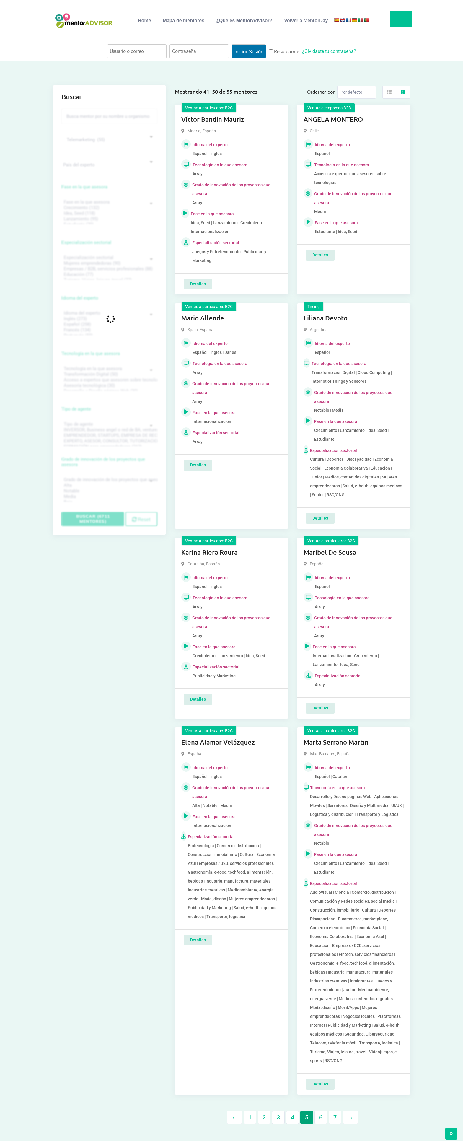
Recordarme (284, 51)
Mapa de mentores (183, 20)
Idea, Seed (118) (108, 213)
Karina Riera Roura (209, 552)
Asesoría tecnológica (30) (108, 385)
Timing (313, 306)
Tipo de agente (76, 409)
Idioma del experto (80, 298)
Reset (141, 519)
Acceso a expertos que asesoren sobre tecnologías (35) (108, 380)
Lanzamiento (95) (108, 219)
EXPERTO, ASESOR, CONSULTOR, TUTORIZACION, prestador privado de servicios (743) (108, 441)
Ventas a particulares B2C (209, 107)
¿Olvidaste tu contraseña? (329, 51)
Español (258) (108, 324)
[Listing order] (356, 92)
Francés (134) (108, 330)
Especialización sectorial (86, 242)
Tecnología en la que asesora (91, 353)
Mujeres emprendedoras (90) (108, 263)
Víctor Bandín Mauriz (212, 119)
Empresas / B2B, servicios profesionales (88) (108, 269)
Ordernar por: (321, 92)
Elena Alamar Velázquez (218, 742)
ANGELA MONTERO (333, 119)
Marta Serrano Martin (336, 742)
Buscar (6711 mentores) (93, 519)
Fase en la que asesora (84, 187)
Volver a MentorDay (306, 20)
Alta (108, 485)
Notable (108, 491)
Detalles (198, 283)
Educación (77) (108, 274)
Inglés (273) (108, 319)
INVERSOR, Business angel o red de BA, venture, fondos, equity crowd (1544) (108, 430)
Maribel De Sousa (330, 552)
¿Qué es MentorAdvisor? (244, 20)
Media (108, 496)
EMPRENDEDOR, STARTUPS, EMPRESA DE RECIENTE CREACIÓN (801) (108, 435)
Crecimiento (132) (108, 208)
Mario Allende (202, 318)
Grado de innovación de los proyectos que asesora (103, 462)
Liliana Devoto (326, 318)
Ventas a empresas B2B (329, 107)
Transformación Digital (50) (108, 374)
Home (144, 20)
